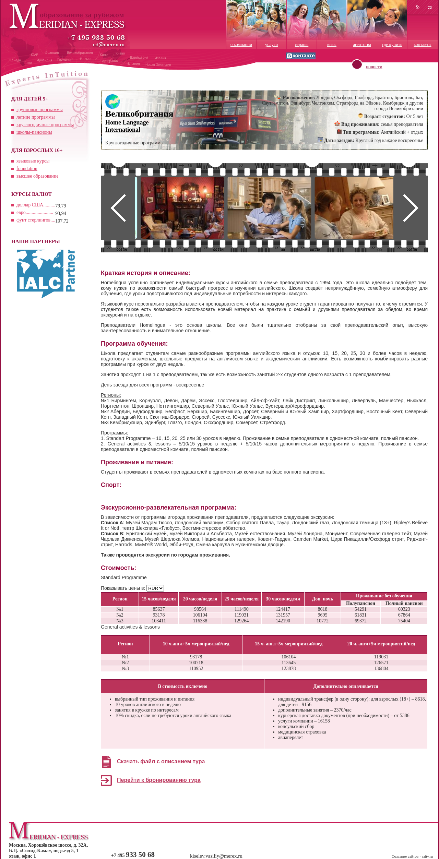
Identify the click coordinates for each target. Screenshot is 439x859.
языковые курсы (32, 161)
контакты (422, 44)
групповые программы (39, 109)
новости (374, 66)
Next (410, 208)
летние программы (35, 117)
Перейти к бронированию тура (159, 780)
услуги (271, 44)
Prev (118, 208)
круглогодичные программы (45, 124)
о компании (241, 44)
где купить (392, 44)
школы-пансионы (34, 132)
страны (302, 44)
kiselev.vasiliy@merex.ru (216, 856)
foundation (26, 168)
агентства (362, 44)
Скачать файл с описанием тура (161, 761)
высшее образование (37, 176)
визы (331, 44)
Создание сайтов (405, 856)
